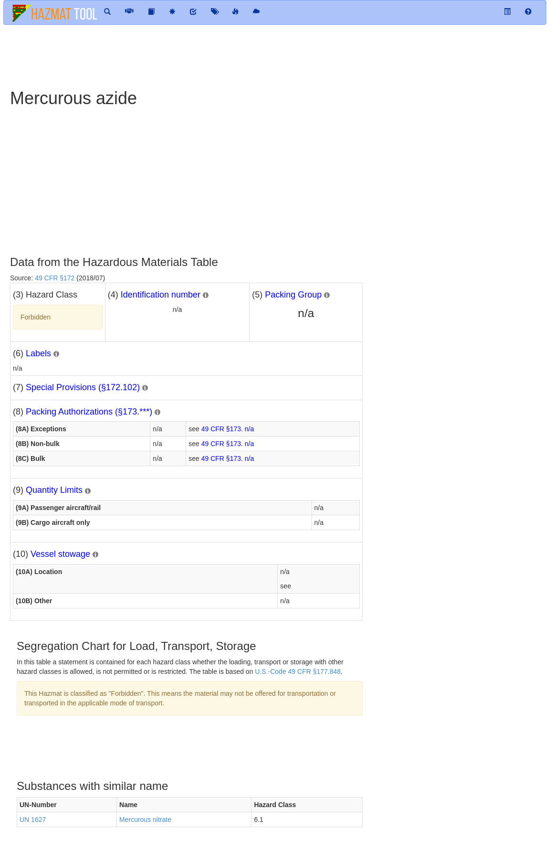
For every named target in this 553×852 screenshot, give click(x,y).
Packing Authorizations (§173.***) (89, 411)
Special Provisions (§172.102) (83, 387)
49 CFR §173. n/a (227, 429)
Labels (38, 353)
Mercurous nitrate (145, 819)
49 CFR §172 (54, 278)
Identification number (160, 294)
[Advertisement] (234, 55)
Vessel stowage (60, 554)
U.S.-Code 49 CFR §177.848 (298, 671)
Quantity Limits (54, 490)
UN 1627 (33, 819)
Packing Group (293, 294)
